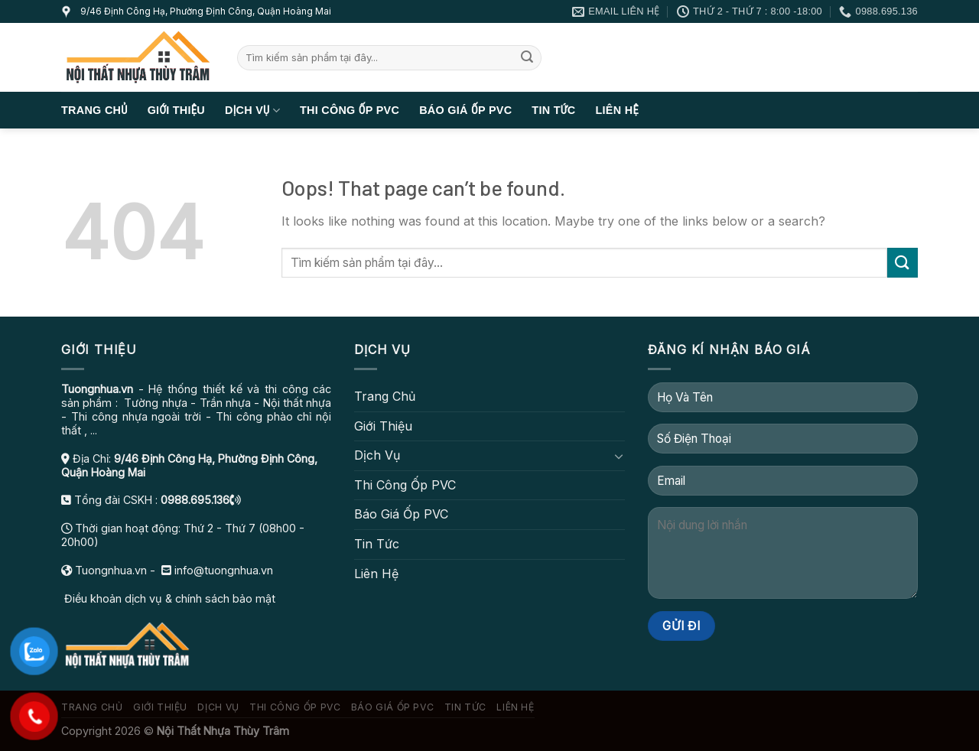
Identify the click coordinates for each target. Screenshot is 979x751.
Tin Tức (553, 110)
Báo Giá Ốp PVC (465, 110)
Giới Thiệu (176, 110)
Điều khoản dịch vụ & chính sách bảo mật (168, 598)
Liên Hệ (616, 110)
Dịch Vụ (252, 110)
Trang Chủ (94, 110)
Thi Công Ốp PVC (349, 110)
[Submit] (527, 58)
